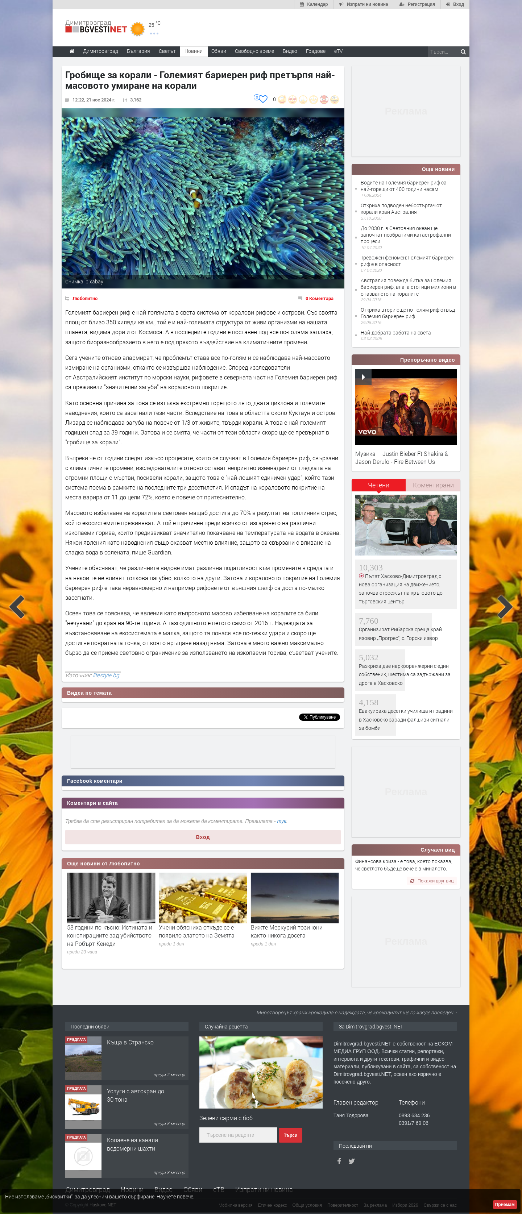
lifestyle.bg (106, 675)
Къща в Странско (130, 1091)
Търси (290, 1135)
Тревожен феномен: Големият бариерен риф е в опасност (408, 260)
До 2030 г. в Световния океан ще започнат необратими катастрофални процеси (406, 235)
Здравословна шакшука (99, 927)
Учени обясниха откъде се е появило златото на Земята (289, 931)
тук (281, 821)
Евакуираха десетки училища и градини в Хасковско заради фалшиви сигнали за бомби (406, 719)
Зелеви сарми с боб (226, 1118)
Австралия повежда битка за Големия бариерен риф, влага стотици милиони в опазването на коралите (408, 287)
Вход (203, 837)
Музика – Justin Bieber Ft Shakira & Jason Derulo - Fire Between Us (401, 457)
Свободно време (254, 50)
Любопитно (85, 298)
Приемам (505, 1204)
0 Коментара (320, 298)
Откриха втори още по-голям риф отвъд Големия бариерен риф (408, 313)
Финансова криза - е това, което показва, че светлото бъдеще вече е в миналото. (403, 865)
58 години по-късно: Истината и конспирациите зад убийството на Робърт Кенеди (201, 935)
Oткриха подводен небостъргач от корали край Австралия (401, 208)
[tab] (379, 487)
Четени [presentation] (378, 485)
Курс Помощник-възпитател (129, 1046)
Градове (316, 50)
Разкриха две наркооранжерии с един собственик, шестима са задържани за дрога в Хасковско (405, 674)
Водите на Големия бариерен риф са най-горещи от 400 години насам (404, 185)
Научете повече (175, 1196)
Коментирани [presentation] (433, 485)
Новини (194, 50)
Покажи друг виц (431, 881)
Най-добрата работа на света (396, 332)
